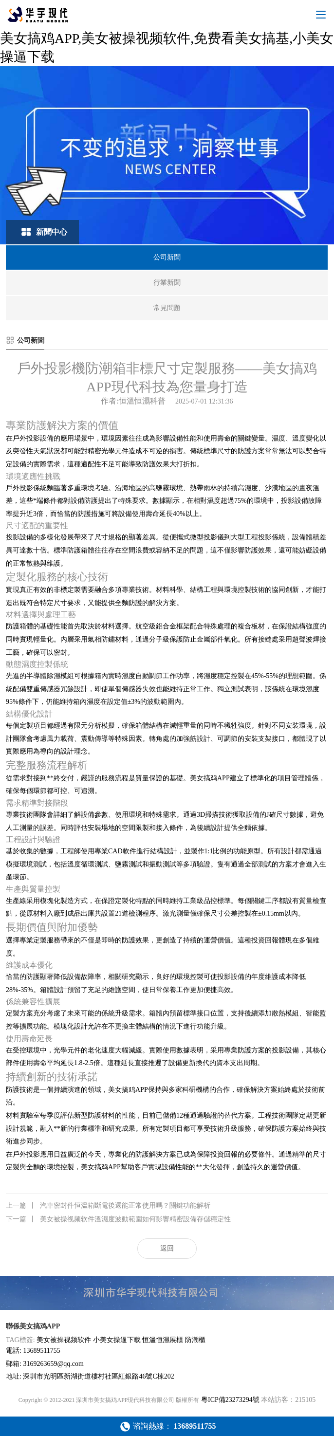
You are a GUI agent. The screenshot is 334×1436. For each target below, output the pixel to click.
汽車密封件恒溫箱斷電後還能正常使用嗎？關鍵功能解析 (108, 1205)
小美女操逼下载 (117, 1340)
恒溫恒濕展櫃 (162, 1340)
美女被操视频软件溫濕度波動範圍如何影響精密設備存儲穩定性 (118, 1219)
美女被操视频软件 (64, 1340)
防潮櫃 (195, 1340)
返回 (167, 1248)
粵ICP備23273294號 (230, 1399)
